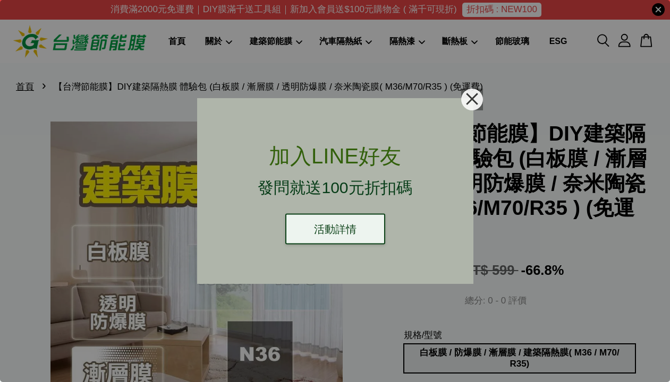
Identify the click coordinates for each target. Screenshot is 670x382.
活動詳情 (335, 229)
